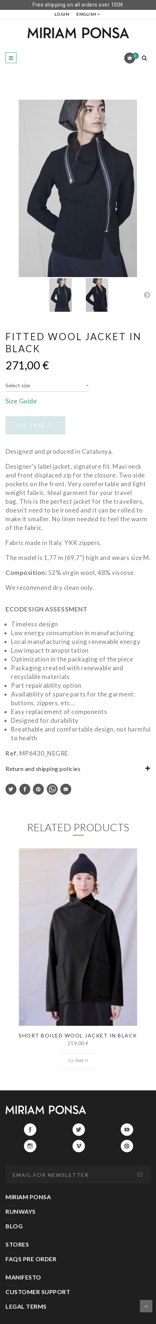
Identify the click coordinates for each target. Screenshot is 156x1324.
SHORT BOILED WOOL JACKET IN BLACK (78, 1035)
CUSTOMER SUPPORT (37, 1291)
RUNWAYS (20, 1211)
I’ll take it (78, 1061)
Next (147, 294)
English (86, 14)
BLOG (14, 1226)
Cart (134, 56)
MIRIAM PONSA (28, 1196)
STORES (17, 1244)
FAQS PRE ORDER (30, 1258)
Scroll (146, 1306)
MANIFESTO (23, 1277)
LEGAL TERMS (26, 1306)
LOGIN (61, 14)
